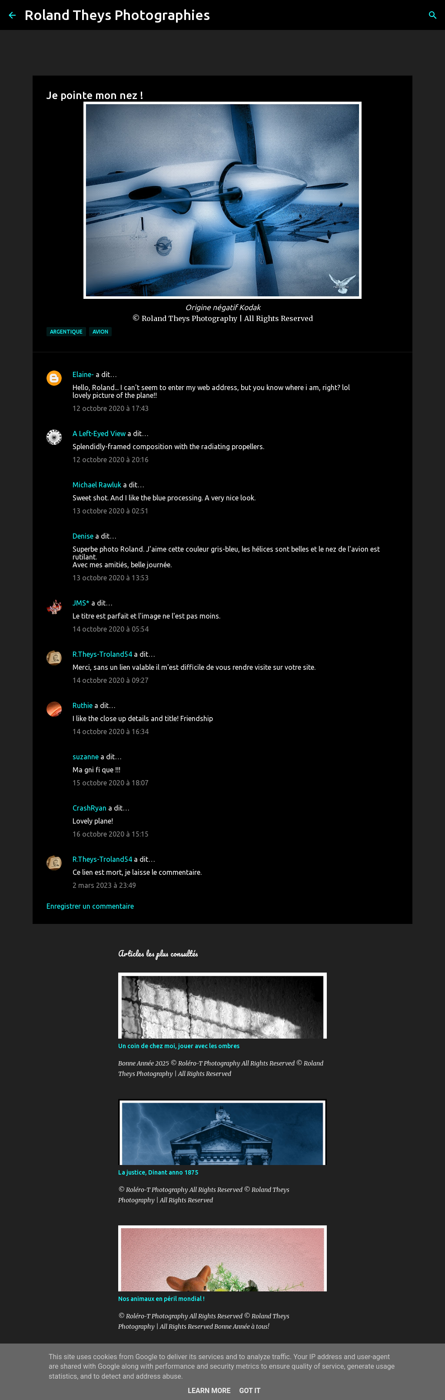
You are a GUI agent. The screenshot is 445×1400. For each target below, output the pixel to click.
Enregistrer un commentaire (90, 906)
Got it (249, 1391)
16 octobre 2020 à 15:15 (111, 834)
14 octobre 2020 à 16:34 (111, 731)
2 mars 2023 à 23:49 (104, 885)
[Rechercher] (222, 15)
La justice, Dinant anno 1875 (158, 1172)
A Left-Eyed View (99, 433)
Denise (83, 536)
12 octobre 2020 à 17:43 (111, 408)
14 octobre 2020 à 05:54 (111, 629)
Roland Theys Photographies (117, 15)
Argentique (66, 331)
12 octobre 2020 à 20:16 (111, 459)
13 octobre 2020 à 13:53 (111, 578)
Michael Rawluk (97, 485)
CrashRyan (89, 808)
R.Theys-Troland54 (102, 654)
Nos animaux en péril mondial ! (161, 1298)
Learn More (209, 1391)
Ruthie (83, 705)
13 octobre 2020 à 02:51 (111, 511)
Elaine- (83, 374)
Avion (100, 331)
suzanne (86, 757)
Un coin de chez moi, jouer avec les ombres (178, 1046)
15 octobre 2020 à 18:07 (111, 783)
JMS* (81, 603)
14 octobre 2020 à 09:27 (111, 680)
